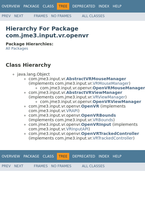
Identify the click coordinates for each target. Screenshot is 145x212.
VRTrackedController (113, 138)
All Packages (17, 48)
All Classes (93, 16)
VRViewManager (109, 97)
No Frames (61, 16)
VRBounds (103, 120)
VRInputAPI (77, 129)
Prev (6, 16)
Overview (11, 6)
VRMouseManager (111, 83)
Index (104, 6)
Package (31, 6)
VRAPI (72, 110)
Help (117, 6)
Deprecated (83, 6)
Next (18, 16)
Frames (41, 16)
